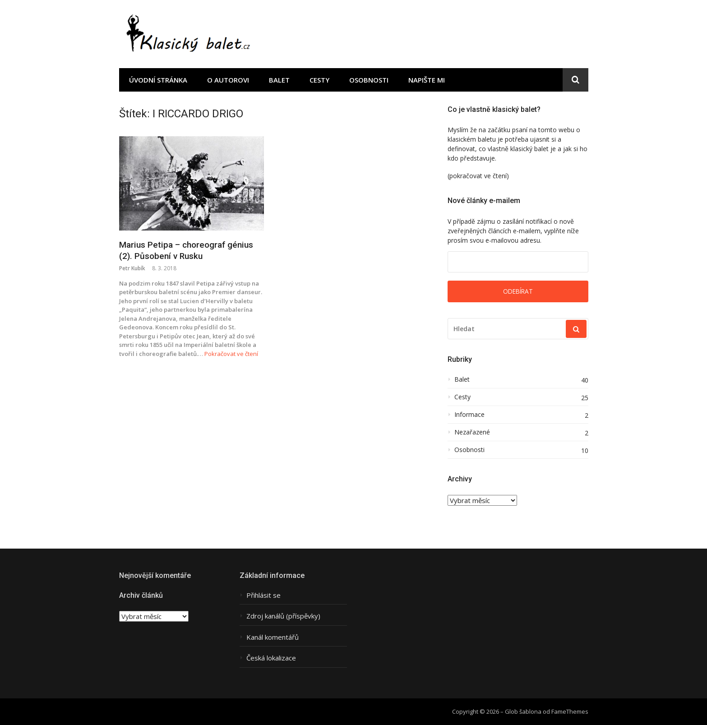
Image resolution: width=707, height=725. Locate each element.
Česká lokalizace (271, 658)
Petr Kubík (132, 268)
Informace (469, 415)
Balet (279, 79)
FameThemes (569, 711)
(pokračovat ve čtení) (478, 175)
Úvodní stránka (158, 79)
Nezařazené (472, 432)
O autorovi (228, 79)
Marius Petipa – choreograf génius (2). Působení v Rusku (186, 250)
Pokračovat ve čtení (231, 354)
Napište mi (426, 79)
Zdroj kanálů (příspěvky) (283, 616)
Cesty (319, 79)
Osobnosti (368, 79)
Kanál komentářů (272, 637)
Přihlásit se (263, 595)
